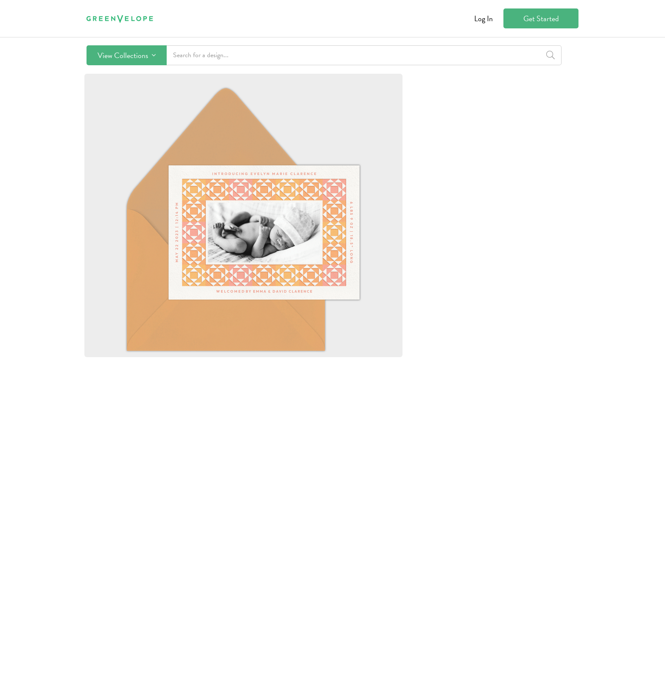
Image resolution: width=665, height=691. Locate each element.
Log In (483, 18)
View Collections (127, 55)
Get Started (541, 18)
